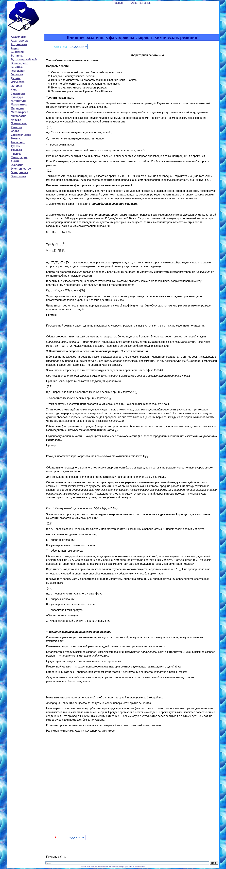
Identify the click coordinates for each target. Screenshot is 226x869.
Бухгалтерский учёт (24, 59)
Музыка (16, 119)
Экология (17, 165)
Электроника (19, 172)
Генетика (17, 67)
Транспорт (18, 142)
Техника (16, 138)
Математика (19, 104)
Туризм (15, 146)
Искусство (18, 82)
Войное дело (19, 63)
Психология (19, 123)
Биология (17, 51)
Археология (18, 36)
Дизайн (15, 78)
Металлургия (19, 112)
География (18, 70)
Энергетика (18, 176)
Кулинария (18, 93)
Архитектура (19, 40)
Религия (16, 127)
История (16, 85)
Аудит (15, 48)
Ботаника (17, 55)
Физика (16, 153)
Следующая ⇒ (78, 46)
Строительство (21, 134)
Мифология (18, 116)
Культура (17, 97)
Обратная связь (141, 2)
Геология (17, 74)
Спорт (15, 131)
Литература (18, 100)
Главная (117, 2)
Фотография (19, 157)
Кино (14, 89)
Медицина (17, 108)
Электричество (21, 168)
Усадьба (16, 149)
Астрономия (19, 44)
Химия (15, 161)
